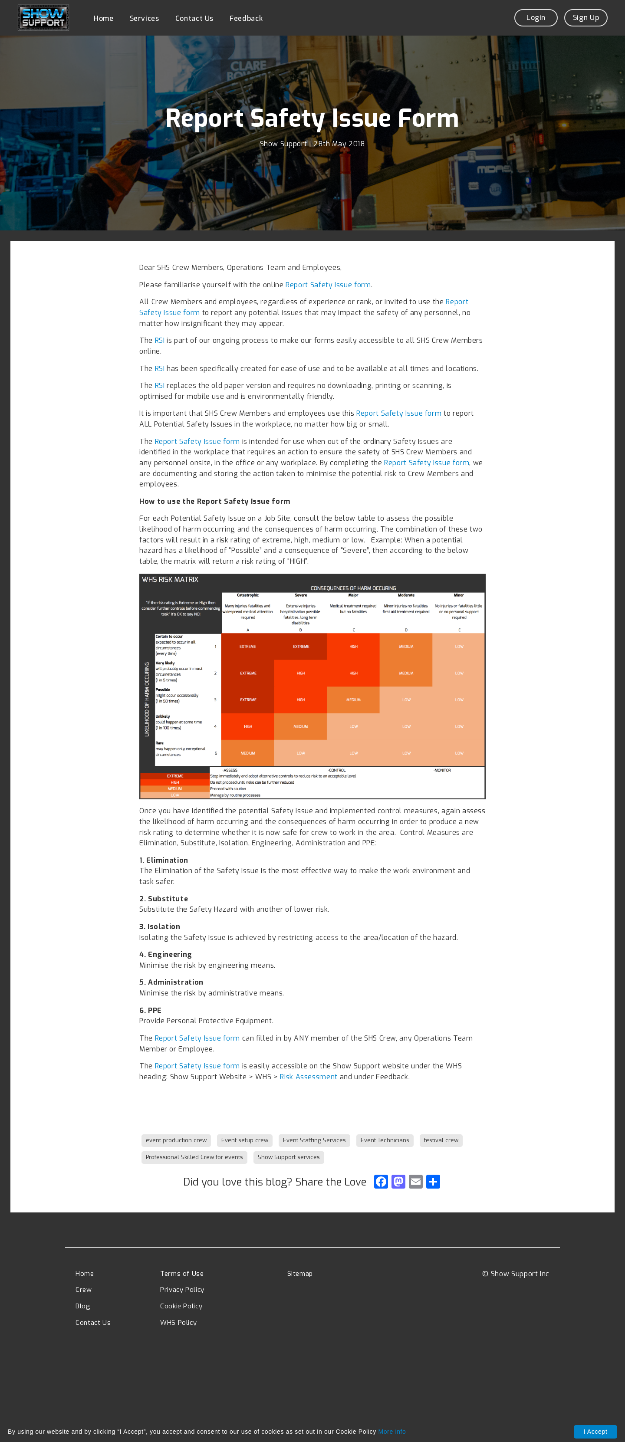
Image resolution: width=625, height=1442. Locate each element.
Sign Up (586, 17)
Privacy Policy (182, 1289)
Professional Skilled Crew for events (194, 1156)
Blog (83, 1305)
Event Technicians (385, 1139)
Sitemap (300, 1272)
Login (536, 17)
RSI (160, 340)
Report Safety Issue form (328, 284)
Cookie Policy (181, 1305)
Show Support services (289, 1156)
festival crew (441, 1139)
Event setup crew (244, 1139)
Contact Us (194, 18)
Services (144, 18)
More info (392, 1431)
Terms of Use (182, 1272)
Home (104, 18)
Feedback (246, 18)
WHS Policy (178, 1322)
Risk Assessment (309, 1076)
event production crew (176, 1139)
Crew (84, 1289)
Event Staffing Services (314, 1139)
